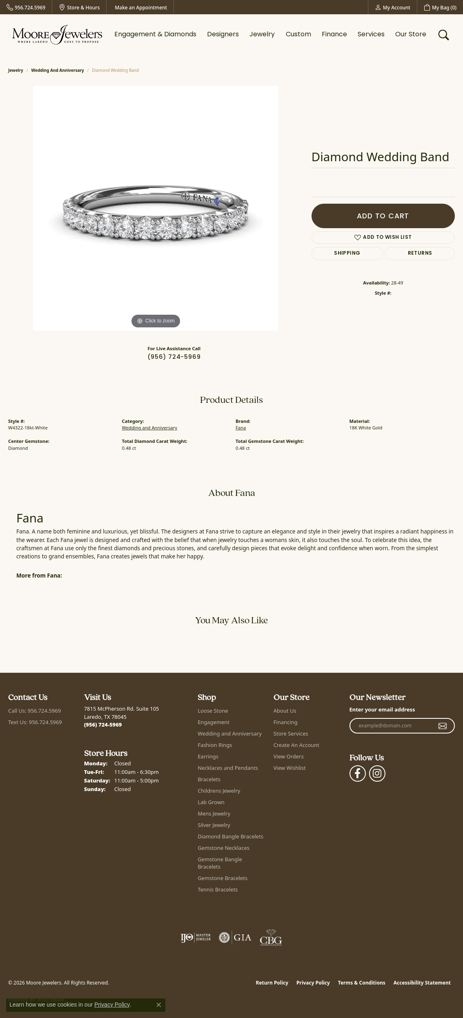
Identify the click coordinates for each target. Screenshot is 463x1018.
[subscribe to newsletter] (443, 726)
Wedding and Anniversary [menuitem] (230, 733)
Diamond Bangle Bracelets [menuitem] (230, 836)
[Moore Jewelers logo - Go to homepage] (57, 34)
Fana (241, 428)
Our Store (410, 34)
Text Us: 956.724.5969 (35, 722)
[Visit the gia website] (235, 937)
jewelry (15, 70)
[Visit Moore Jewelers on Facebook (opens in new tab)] (357, 773)
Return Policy (272, 982)
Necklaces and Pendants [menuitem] (228, 767)
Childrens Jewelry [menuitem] (219, 790)
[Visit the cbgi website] (271, 937)
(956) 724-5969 (173, 357)
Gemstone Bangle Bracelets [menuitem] (220, 863)
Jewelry (262, 34)
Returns (420, 253)
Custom (298, 34)
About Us (285, 710)
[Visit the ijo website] (195, 937)
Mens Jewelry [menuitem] (214, 813)
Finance (334, 34)
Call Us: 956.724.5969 (34, 710)
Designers (223, 34)
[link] (26, 7)
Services (371, 34)
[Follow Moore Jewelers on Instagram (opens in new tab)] (377, 773)
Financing (286, 722)
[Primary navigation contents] (270, 34)
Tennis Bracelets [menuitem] (218, 889)
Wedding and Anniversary (57, 70)
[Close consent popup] (158, 1004)
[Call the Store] (103, 724)
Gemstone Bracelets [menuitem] (222, 878)
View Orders (289, 756)
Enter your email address (382, 709)
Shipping (347, 253)
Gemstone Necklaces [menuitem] (223, 847)
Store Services (291, 733)
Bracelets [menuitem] (209, 779)
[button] (392, 7)
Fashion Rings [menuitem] (215, 745)
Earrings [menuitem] (208, 756)
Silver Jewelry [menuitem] (214, 825)
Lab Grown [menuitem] (211, 802)
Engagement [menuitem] (213, 722)
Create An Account (296, 745)
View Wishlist (290, 767)
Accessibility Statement (422, 982)
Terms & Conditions (361, 982)
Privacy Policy (313, 982)
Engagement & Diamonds (155, 34)
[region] (155, 208)
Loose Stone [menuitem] (213, 710)
